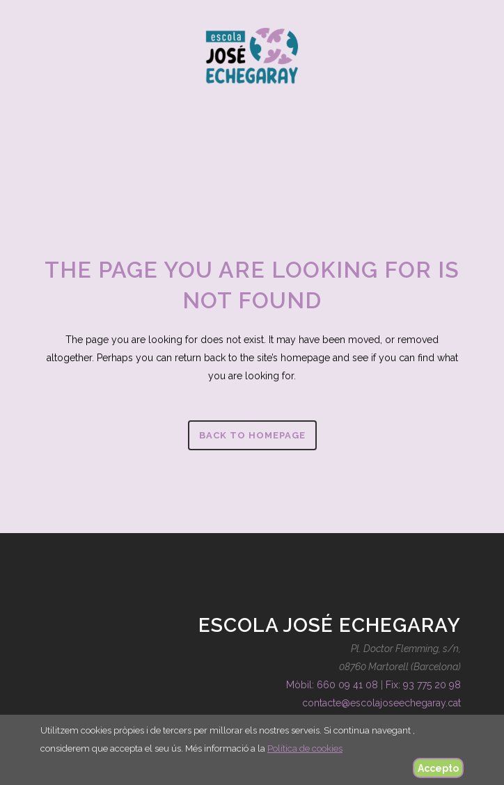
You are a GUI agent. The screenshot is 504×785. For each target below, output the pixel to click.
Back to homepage (252, 435)
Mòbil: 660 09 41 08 (332, 684)
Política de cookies (304, 748)
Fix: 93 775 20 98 (423, 684)
